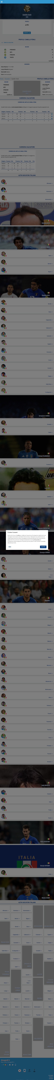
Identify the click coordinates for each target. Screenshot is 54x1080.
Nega (10, 547)
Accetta (43, 547)
